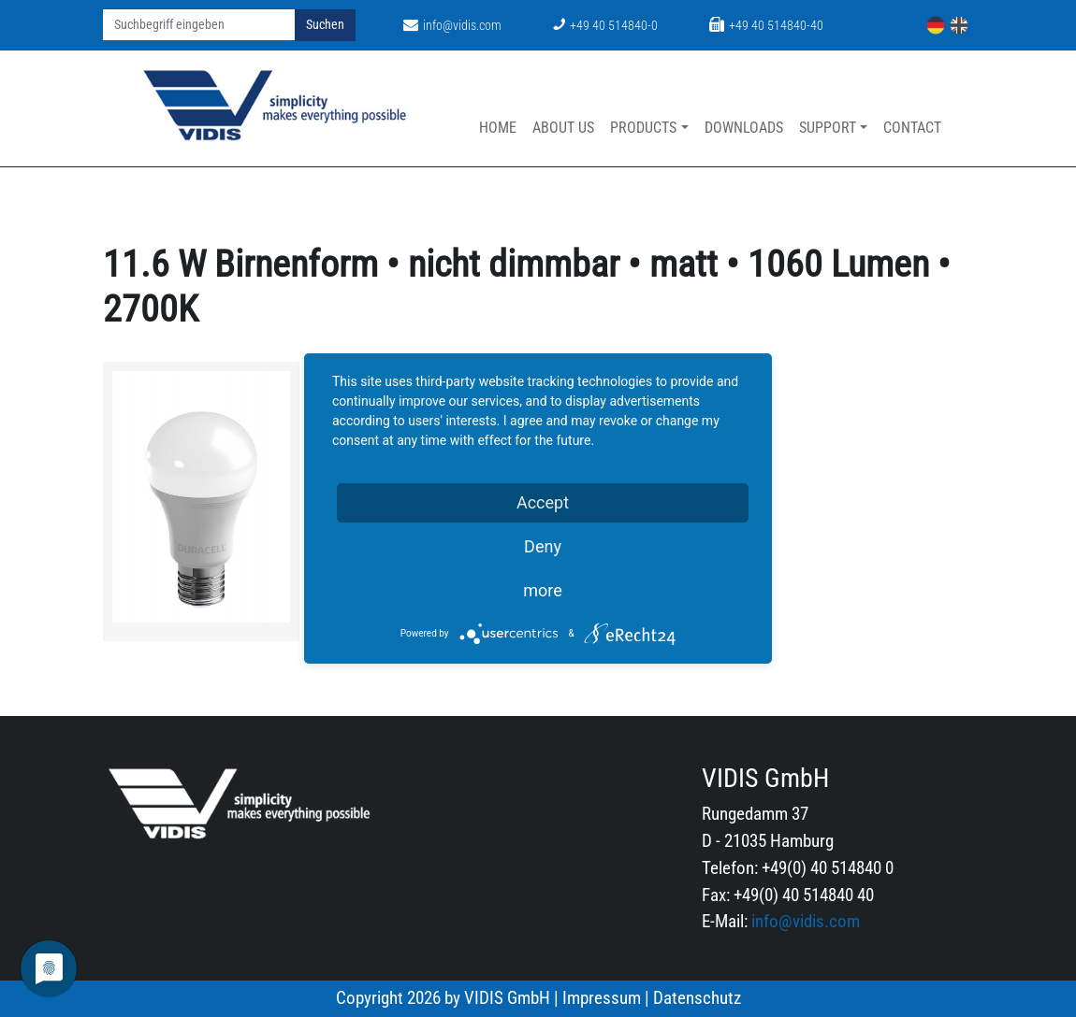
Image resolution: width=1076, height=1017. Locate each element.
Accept (542, 502)
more (542, 590)
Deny (542, 546)
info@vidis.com (452, 26)
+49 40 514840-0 (605, 26)
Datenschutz (697, 998)
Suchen (325, 25)
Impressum (601, 998)
